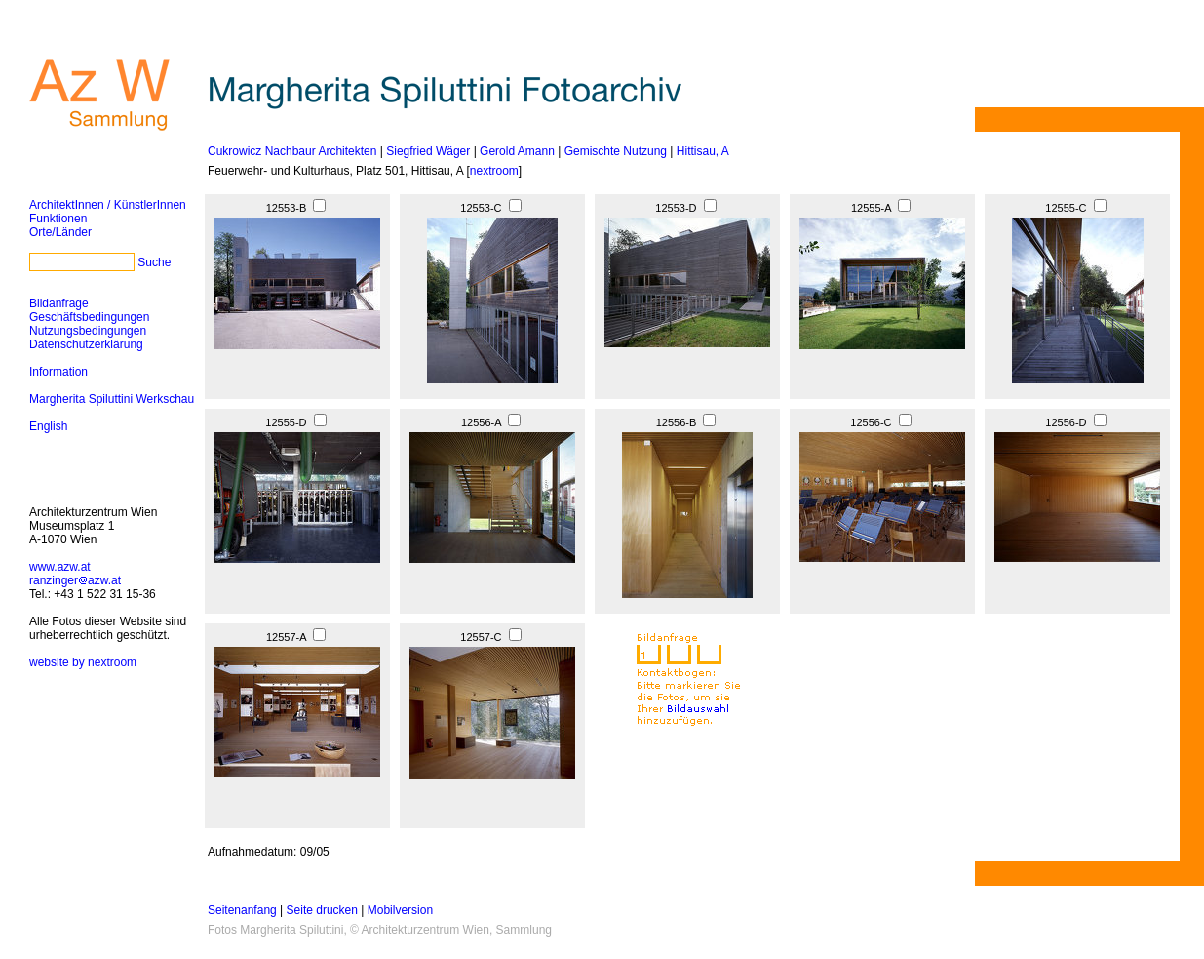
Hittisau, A (703, 151)
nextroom (494, 171)
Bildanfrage (59, 303)
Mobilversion (400, 910)
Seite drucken (322, 910)
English (48, 426)
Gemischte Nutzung (615, 151)
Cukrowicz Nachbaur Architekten (292, 151)
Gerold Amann (517, 151)
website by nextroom (82, 662)
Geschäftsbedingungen (89, 317)
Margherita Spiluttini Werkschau (111, 399)
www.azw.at (60, 567)
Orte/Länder (60, 232)
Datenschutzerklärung (86, 344)
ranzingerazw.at (75, 580)
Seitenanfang (242, 910)
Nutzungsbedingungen (87, 331)
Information (58, 372)
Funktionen (58, 218)
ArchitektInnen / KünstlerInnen (107, 205)
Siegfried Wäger (428, 151)
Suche (154, 262)
